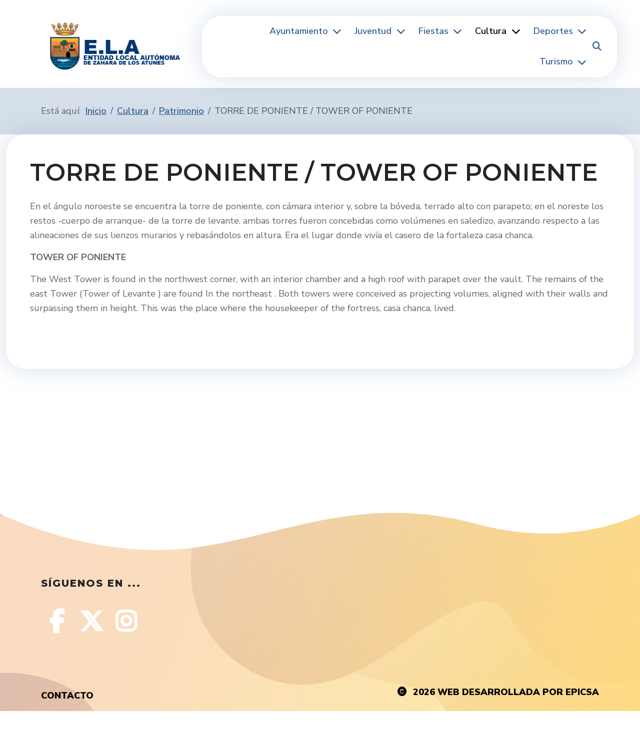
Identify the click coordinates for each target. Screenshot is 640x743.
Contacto (67, 696)
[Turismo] (581, 62)
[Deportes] (581, 31)
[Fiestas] (456, 31)
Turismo (556, 61)
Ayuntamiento (299, 31)
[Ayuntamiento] (336, 31)
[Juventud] (400, 31)
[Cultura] (514, 31)
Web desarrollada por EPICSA (518, 692)
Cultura (490, 31)
